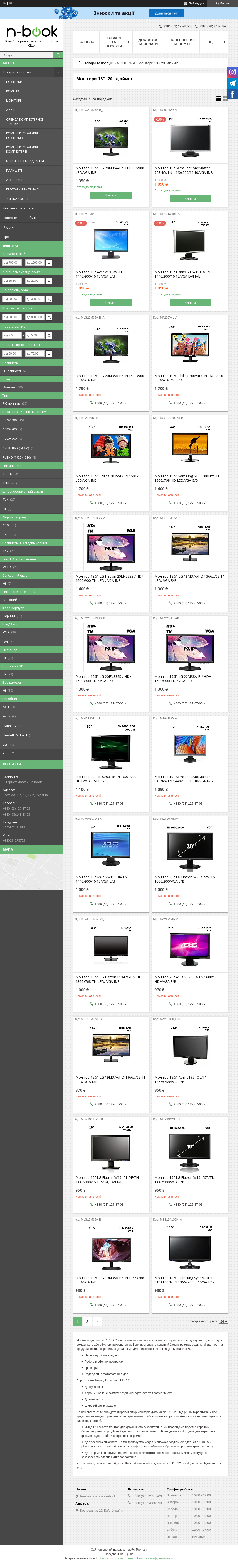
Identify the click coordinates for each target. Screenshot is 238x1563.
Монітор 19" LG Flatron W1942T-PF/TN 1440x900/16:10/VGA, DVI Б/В (107, 1179)
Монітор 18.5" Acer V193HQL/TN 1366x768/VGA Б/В (180, 1079)
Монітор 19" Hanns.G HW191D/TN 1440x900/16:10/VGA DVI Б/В (182, 274)
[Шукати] (58, 55)
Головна (86, 42)
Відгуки (8, 227)
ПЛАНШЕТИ (14, 170)
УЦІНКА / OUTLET (18, 199)
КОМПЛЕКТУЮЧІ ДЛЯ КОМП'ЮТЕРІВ (22, 149)
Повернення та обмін (19, 217)
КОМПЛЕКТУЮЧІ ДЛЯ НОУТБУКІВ (22, 135)
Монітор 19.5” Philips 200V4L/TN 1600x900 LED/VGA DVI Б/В (188, 378)
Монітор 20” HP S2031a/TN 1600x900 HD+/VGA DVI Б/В (106, 779)
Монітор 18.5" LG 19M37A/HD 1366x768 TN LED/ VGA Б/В (189, 578)
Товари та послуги (17, 72)
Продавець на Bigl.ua (119, 1554)
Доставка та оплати (18, 208)
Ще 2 (10, 753)
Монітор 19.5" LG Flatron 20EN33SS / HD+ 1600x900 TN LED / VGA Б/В (110, 578)
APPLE (10, 110)
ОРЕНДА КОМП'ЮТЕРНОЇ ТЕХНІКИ (24, 121)
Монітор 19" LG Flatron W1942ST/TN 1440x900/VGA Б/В (184, 1179)
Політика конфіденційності (155, 1558)
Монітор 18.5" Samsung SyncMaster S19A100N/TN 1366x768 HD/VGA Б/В (184, 1280)
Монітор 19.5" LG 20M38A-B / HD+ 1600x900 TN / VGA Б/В (182, 678)
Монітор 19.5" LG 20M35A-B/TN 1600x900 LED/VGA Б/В (110, 170)
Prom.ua (141, 1549)
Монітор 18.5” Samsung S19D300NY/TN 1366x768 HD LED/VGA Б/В (186, 478)
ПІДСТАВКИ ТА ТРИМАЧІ (23, 189)
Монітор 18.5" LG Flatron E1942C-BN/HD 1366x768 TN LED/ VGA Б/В (109, 979)
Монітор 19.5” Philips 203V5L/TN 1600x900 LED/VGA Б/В (110, 478)
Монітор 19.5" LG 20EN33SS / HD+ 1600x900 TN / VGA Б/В (104, 678)
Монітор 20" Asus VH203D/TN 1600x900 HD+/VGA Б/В (187, 979)
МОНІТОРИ (14, 100)
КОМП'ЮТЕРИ (16, 91)
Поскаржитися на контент (117, 1558)
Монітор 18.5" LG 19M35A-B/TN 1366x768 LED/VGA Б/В (110, 1280)
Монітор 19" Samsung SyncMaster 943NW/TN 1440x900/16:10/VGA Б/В (183, 779)
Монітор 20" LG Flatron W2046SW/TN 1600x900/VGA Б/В (184, 879)
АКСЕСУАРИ (15, 180)
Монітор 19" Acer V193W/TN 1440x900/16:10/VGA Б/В (99, 274)
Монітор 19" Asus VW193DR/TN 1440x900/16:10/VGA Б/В (101, 879)
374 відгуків (197, 3)
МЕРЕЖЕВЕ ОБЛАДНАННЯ (25, 161)
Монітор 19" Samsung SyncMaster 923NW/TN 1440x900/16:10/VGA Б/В (183, 170)
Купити (111, 195)
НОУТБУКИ (14, 81)
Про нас (9, 236)
